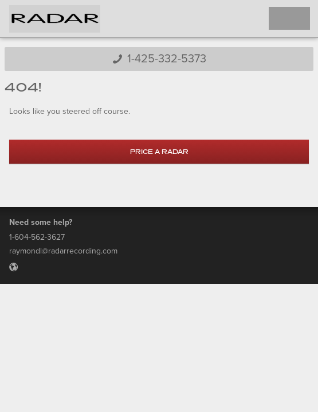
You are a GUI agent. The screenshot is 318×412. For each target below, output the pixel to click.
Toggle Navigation (289, 18)
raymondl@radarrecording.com (63, 251)
